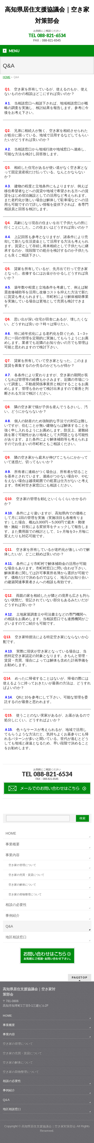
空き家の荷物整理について (25, 894)
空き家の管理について (22, 864)
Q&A (9, 926)
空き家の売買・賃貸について (26, 874)
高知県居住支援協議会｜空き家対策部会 (49, 1126)
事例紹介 (13, 915)
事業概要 (13, 844)
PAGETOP (79, 977)
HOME (11, 833)
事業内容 (13, 855)
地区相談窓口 (16, 937)
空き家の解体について (22, 884)
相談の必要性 (16, 905)
